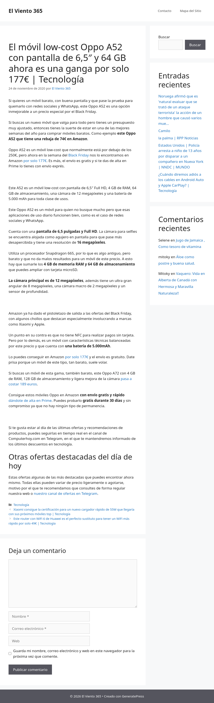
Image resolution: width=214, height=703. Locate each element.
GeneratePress (133, 696)
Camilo (164, 130)
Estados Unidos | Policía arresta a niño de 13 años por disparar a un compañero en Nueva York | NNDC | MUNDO (181, 156)
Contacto (164, 11)
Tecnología (21, 505)
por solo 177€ (35, 160)
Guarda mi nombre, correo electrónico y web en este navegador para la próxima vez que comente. (74, 653)
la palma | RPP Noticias (178, 138)
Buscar (164, 36)
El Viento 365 (26, 10)
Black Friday (78, 155)
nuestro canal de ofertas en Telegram (65, 493)
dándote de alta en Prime (30, 400)
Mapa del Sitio (190, 11)
